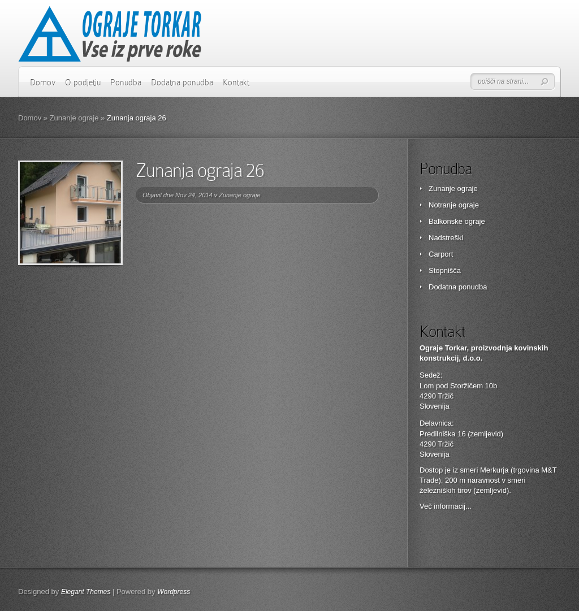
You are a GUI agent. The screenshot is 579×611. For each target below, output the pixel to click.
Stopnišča (445, 270)
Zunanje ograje (74, 118)
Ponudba (125, 82)
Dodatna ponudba (182, 82)
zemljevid (491, 490)
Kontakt (236, 82)
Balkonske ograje (457, 221)
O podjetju (83, 82)
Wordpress (173, 592)
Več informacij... (446, 506)
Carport (441, 254)
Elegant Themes (85, 592)
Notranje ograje (454, 205)
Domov (42, 82)
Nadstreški (446, 237)
